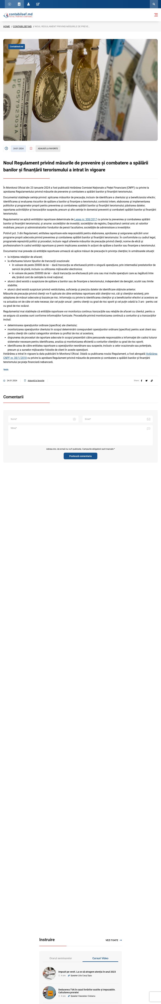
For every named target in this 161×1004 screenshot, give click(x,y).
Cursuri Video (100, 958)
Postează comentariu (80, 456)
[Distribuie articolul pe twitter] (146, 381)
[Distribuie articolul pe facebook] (141, 381)
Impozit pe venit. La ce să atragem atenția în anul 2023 (87, 971)
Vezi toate (114, 940)
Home (6, 26)
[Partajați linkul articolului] (152, 381)
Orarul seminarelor (60, 958)
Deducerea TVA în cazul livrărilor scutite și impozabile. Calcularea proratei (86, 991)
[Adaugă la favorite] (44, 148)
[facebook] (141, 381)
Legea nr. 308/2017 (85, 219)
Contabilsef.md (22, 26)
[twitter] (146, 381)
